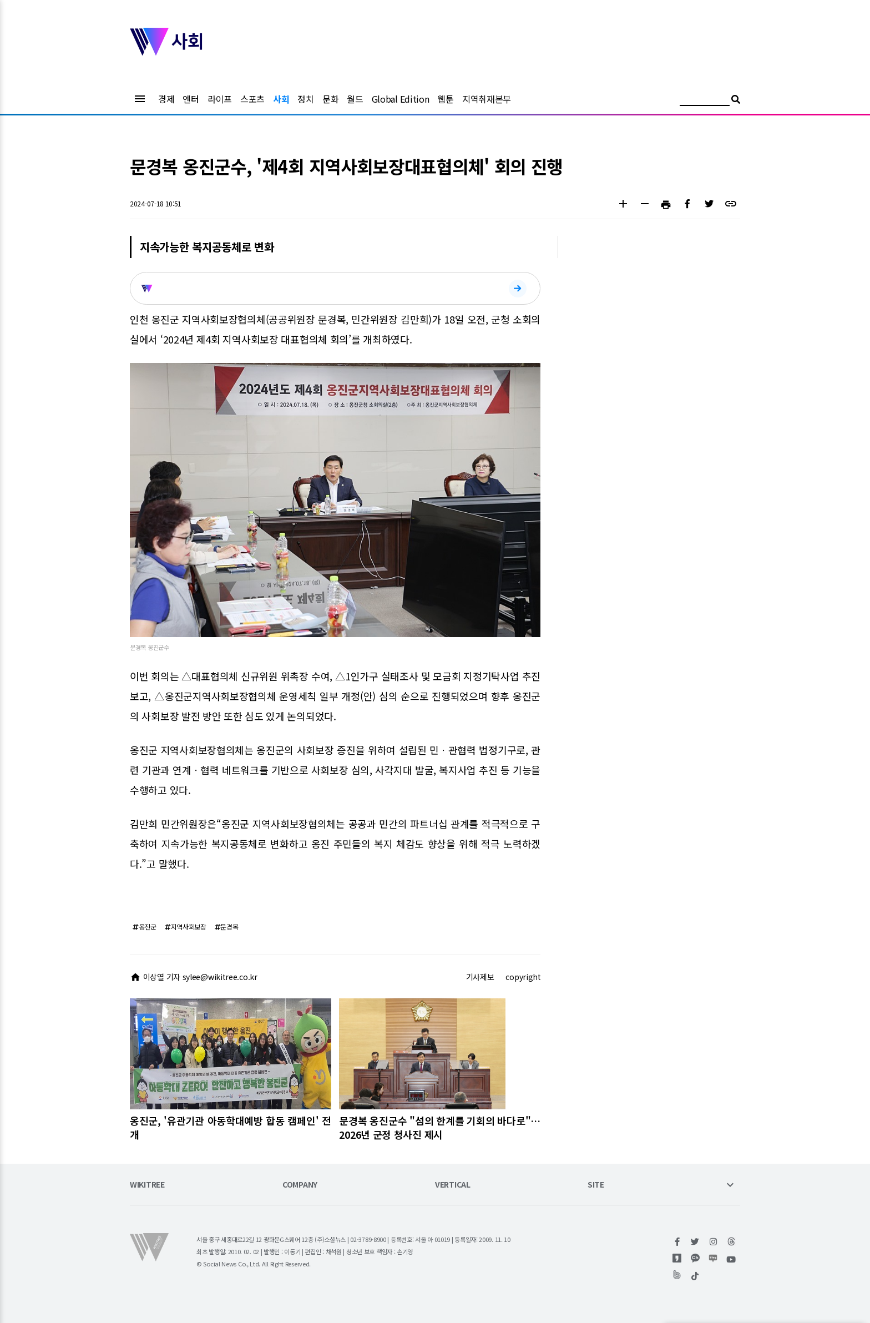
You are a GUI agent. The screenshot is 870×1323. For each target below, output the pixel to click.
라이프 (220, 98)
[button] (623, 205)
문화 (330, 98)
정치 (305, 98)
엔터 (191, 98)
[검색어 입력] (705, 100)
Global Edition (400, 98)
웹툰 (445, 98)
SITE (596, 1185)
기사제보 (480, 976)
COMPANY (299, 1185)
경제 (166, 98)
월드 (355, 98)
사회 (281, 98)
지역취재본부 (486, 98)
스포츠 (252, 98)
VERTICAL (453, 1185)
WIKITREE (147, 1185)
